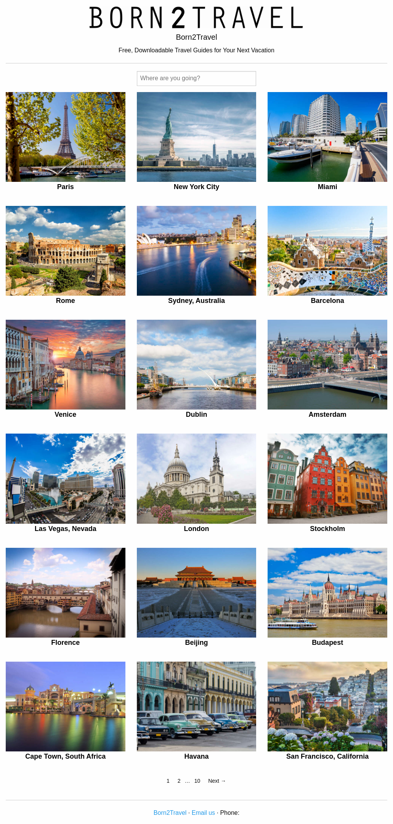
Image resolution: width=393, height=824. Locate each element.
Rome (65, 300)
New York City (196, 187)
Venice (65, 414)
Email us (203, 812)
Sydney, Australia (196, 300)
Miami (327, 187)
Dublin (196, 414)
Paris (65, 187)
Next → (217, 781)
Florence (65, 642)
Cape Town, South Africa (65, 756)
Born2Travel (170, 812)
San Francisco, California (327, 756)
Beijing (196, 642)
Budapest (327, 642)
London (196, 529)
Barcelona (327, 300)
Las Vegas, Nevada (65, 529)
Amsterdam (327, 414)
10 (197, 781)
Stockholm (327, 529)
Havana (196, 756)
